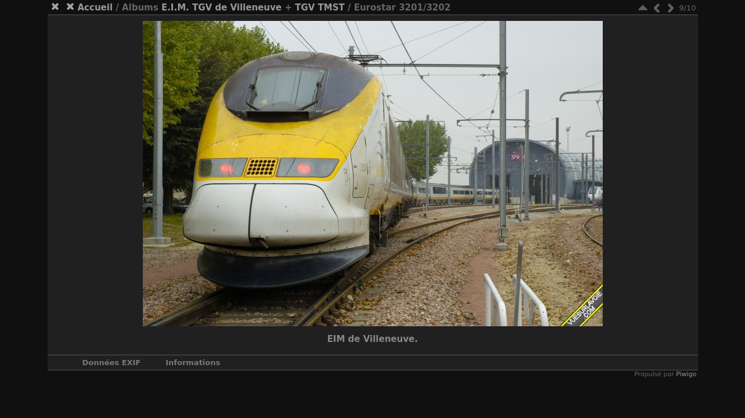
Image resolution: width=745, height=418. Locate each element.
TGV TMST (320, 7)
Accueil (95, 7)
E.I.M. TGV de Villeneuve (221, 7)
